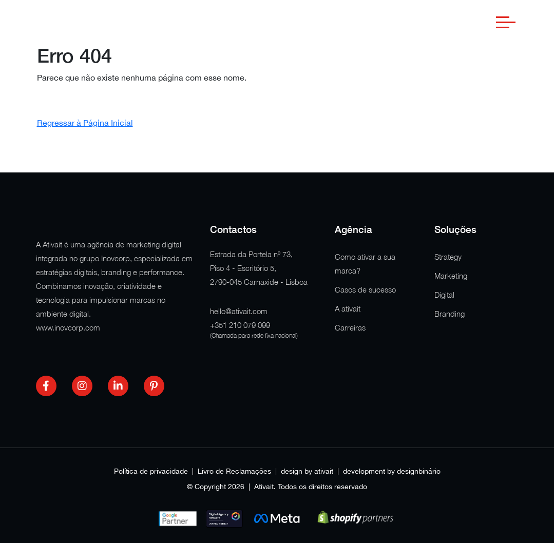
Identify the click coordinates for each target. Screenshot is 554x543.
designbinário (419, 471)
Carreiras (350, 327)
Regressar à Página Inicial (85, 122)
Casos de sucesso (365, 289)
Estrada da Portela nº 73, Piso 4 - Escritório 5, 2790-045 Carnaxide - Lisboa (259, 267)
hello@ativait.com (239, 311)
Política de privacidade (151, 471)
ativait (323, 471)
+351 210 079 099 (240, 324)
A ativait (347, 308)
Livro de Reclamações (234, 471)
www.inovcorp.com (68, 327)
